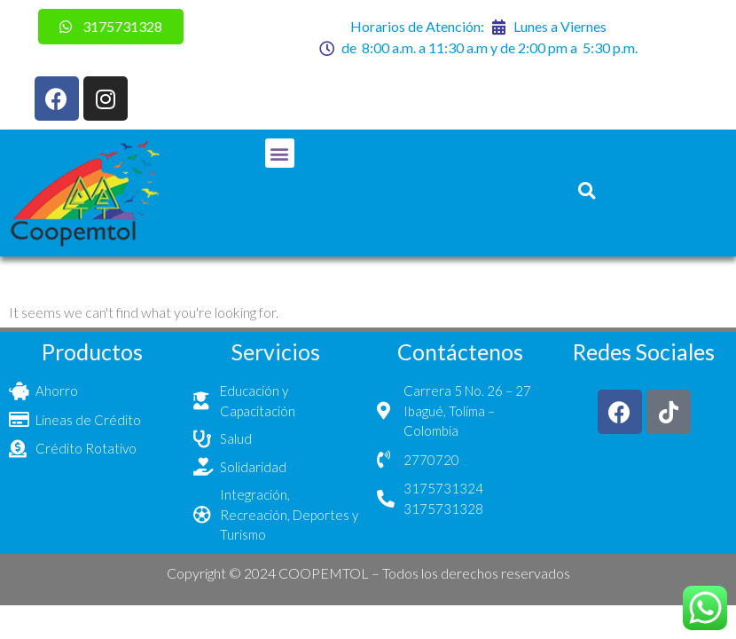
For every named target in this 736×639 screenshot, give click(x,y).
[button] (279, 153)
